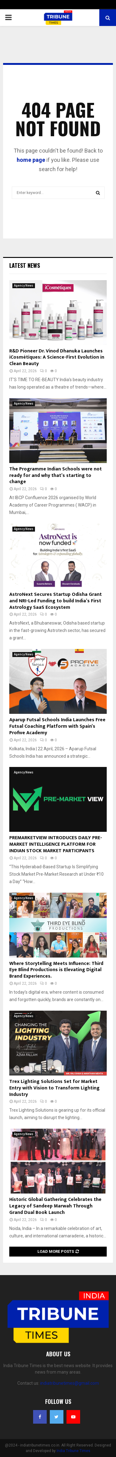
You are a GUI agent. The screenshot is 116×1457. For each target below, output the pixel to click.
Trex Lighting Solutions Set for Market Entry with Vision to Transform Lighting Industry (54, 1088)
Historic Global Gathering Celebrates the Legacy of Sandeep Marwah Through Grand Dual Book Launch (55, 1206)
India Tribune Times (73, 1451)
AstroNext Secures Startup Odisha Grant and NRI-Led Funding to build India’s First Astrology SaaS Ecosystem (55, 601)
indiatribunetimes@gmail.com (69, 1383)
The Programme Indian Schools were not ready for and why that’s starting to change (55, 475)
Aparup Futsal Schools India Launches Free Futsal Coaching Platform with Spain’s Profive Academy (57, 726)
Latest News (24, 265)
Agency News (23, 285)
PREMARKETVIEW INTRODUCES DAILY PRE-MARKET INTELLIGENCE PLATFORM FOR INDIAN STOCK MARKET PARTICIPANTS (55, 844)
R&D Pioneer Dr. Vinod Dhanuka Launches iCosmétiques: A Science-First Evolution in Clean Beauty (56, 357)
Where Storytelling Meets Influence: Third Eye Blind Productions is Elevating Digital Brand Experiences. (56, 970)
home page (31, 160)
